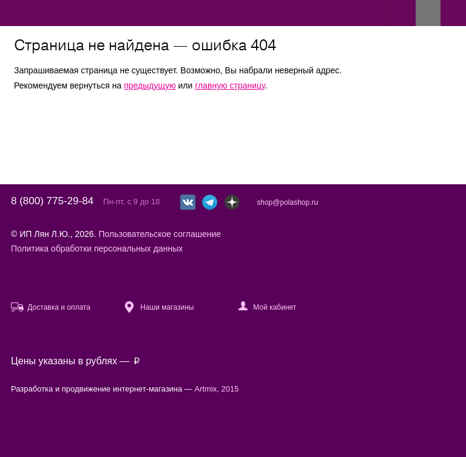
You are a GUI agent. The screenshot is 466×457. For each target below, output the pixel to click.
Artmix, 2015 (217, 388)
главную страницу (230, 85)
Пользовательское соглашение (159, 234)
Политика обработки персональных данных (97, 248)
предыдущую (149, 85)
